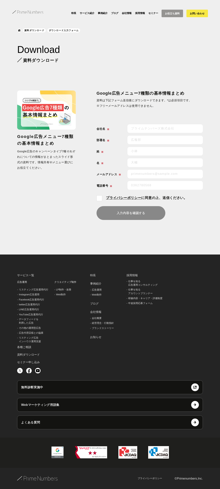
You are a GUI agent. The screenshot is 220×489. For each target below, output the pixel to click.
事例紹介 (103, 13)
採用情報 (140, 13)
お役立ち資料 (172, 13)
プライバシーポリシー (123, 198)
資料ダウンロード (34, 30)
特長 (73, 13)
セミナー (153, 13)
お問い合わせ (197, 13)
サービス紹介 (87, 13)
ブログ (114, 13)
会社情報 (127, 13)
